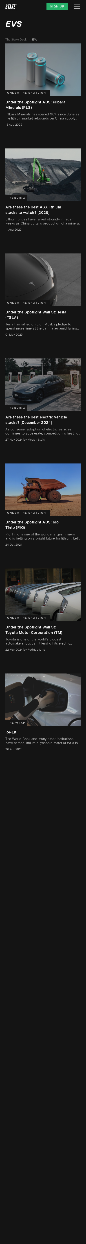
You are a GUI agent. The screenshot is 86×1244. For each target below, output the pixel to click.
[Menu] (77, 6)
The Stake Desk (15, 39)
